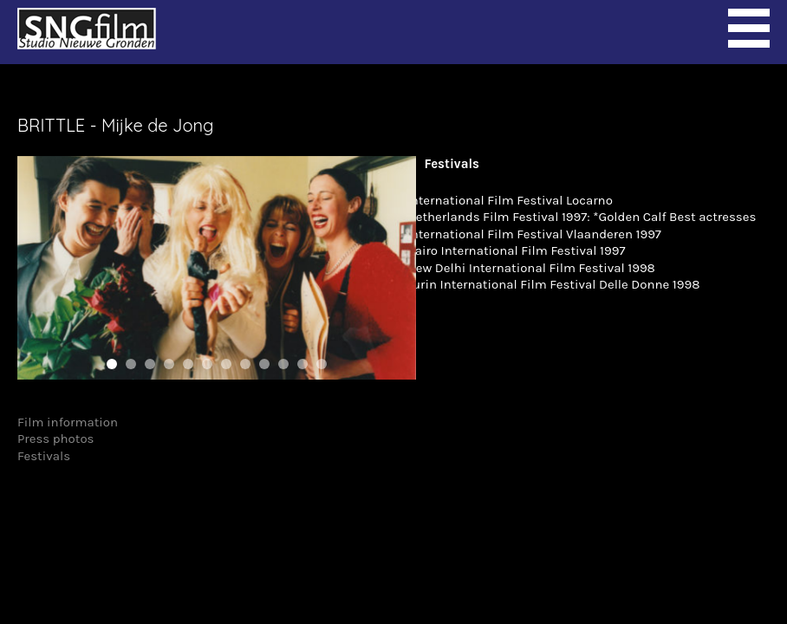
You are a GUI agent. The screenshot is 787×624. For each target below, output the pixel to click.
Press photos (55, 438)
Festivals (43, 456)
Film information (67, 422)
